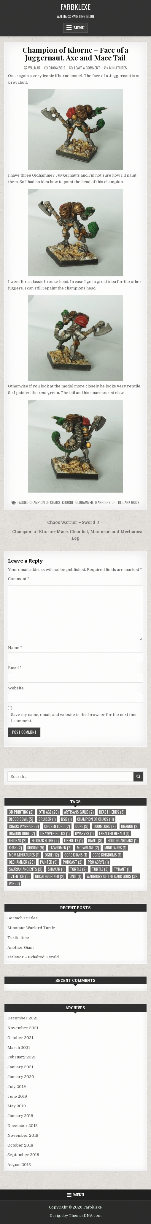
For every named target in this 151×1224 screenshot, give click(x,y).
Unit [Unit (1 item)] (75, 876)
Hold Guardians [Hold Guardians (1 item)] (123, 840)
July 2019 (16, 1086)
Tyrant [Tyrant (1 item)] (122, 869)
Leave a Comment (87, 68)
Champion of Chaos (44, 502)
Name (15, 647)
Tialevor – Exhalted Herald (33, 957)
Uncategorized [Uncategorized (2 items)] (49, 876)
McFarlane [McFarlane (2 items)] (88, 848)
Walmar (34, 68)
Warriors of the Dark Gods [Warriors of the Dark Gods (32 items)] (113, 876)
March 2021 (18, 1047)
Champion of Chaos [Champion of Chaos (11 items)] (95, 819)
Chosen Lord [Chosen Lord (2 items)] (57, 826)
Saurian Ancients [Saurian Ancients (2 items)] (25, 869)
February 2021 (21, 1057)
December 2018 (22, 1125)
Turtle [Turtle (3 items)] (100, 869)
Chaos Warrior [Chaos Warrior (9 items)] (24, 826)
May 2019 (16, 1106)
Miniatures (118, 67)
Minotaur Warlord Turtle (31, 928)
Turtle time (18, 937)
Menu (79, 27)
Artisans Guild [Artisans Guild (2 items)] (79, 812)
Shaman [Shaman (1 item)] (56, 869)
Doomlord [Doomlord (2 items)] (105, 826)
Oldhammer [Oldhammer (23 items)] (22, 862)
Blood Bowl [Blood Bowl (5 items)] (21, 819)
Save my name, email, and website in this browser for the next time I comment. (74, 717)
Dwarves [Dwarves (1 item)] (84, 833)
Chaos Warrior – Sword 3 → (75, 522)
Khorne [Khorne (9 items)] (35, 848)
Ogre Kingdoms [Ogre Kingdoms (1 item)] (107, 855)
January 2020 (20, 1076)
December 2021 (22, 1018)
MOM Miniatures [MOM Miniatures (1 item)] (24, 855)
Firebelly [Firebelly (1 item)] (73, 840)
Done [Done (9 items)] (81, 826)
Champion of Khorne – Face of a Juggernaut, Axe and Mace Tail (75, 53)
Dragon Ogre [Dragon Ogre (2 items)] (22, 833)
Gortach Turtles (22, 918)
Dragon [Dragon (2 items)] (130, 826)
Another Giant (20, 947)
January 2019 (20, 1116)
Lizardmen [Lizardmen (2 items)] (60, 848)
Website (16, 688)
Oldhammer (84, 502)
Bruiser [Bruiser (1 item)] (47, 819)
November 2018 (22, 1135)
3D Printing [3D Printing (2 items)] (21, 812)
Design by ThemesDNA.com (75, 1216)
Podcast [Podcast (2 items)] (72, 862)
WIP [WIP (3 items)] (14, 883)
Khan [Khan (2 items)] (15, 848)
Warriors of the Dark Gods (117, 502)
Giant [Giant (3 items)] (95, 840)
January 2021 (20, 1067)
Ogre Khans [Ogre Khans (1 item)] (75, 855)
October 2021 (20, 1037)
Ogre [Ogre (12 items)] (52, 855)
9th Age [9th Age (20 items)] (49, 812)
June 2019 (17, 1096)
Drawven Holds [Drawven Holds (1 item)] (55, 833)
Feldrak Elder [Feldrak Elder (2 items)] (45, 840)
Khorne (68, 502)
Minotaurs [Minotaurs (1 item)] (115, 848)
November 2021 (22, 1028)
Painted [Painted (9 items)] (49, 862)
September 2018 (23, 1155)
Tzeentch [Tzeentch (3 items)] (19, 876)
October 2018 (20, 1145)
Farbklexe (75, 6)
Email (15, 668)
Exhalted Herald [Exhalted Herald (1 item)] (114, 833)
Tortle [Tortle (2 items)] (78, 869)
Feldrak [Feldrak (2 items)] (17, 840)
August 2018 (19, 1164)
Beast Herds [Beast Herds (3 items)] (112, 812)
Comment (18, 579)
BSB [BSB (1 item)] (66, 819)
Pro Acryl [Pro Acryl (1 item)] (98, 862)
